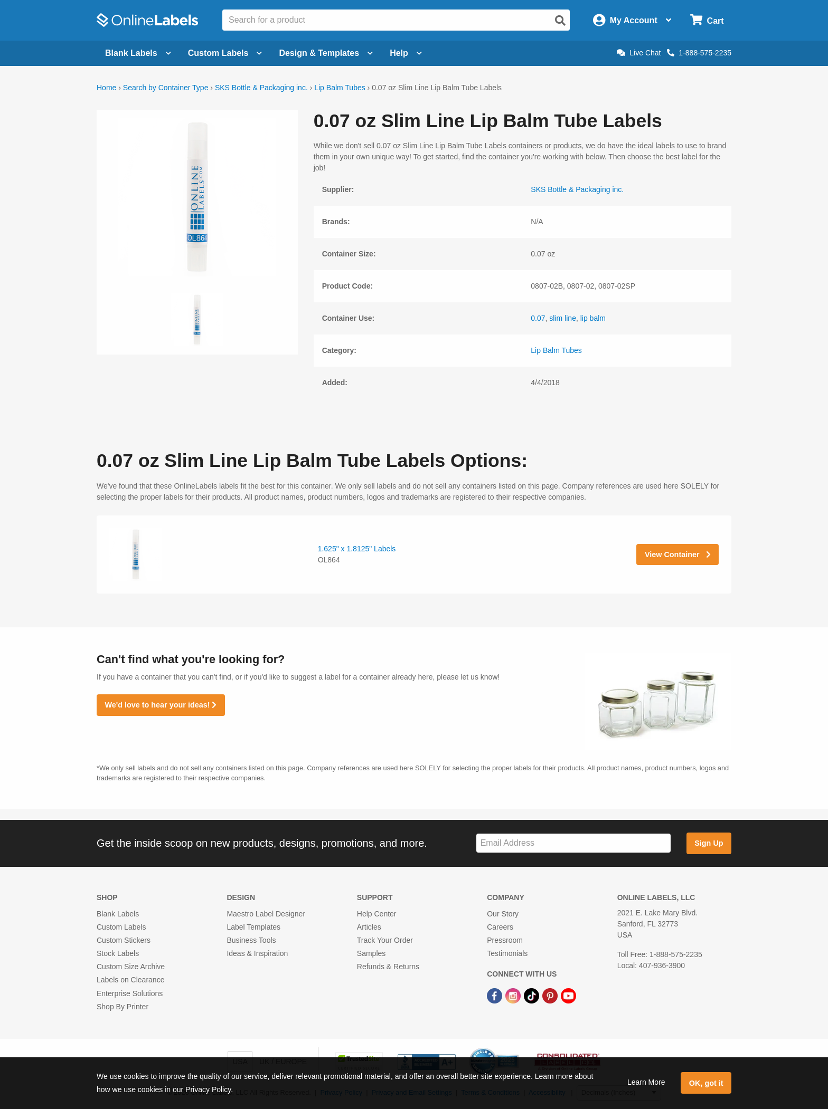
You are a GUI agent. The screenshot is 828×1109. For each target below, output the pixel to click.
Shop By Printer (122, 1006)
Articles (369, 927)
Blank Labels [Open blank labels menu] (138, 53)
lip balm (593, 318)
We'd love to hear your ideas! (161, 705)
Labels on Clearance (130, 980)
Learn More (646, 1082)
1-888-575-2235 (699, 53)
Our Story (503, 914)
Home (106, 87)
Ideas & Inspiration (257, 953)
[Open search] (560, 20)
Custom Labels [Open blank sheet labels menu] (225, 53)
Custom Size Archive (131, 966)
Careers (500, 927)
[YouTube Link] (568, 995)
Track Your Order (385, 940)
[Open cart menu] (706, 20)
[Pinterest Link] (551, 995)
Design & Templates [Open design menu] (326, 53)
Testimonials (507, 953)
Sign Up (708, 843)
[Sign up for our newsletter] (573, 843)
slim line (562, 318)
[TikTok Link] (532, 995)
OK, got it (706, 1083)
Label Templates (253, 927)
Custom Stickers (123, 940)
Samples (371, 953)
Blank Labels (118, 914)
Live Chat (639, 52)
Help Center (377, 914)
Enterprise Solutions (130, 993)
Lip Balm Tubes (339, 87)
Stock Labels (118, 953)
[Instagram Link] (514, 995)
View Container (678, 554)
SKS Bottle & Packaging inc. (261, 87)
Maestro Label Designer (266, 914)
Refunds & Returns (388, 966)
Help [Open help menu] (406, 53)
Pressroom (505, 940)
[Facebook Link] (495, 995)
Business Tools (251, 940)
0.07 (538, 318)
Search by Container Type (166, 87)
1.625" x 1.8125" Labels (357, 548)
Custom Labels (121, 927)
